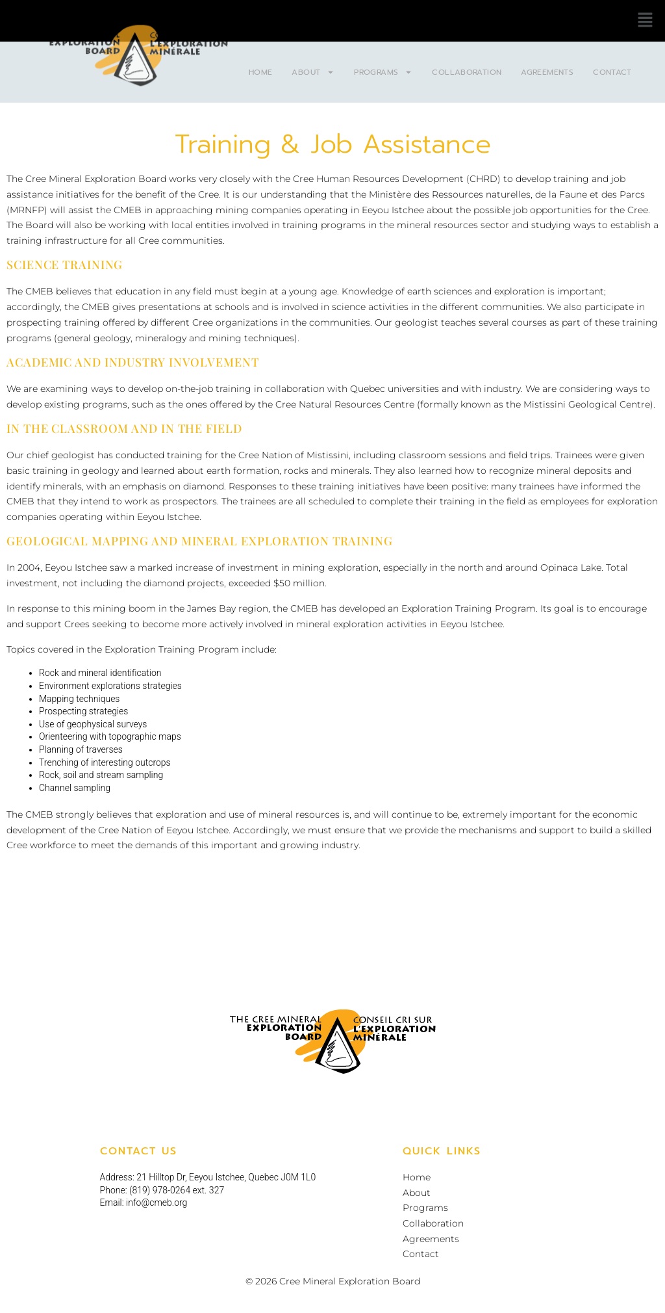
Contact (612, 72)
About (313, 72)
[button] (646, 20)
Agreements (547, 72)
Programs (383, 72)
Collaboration (466, 72)
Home (261, 72)
